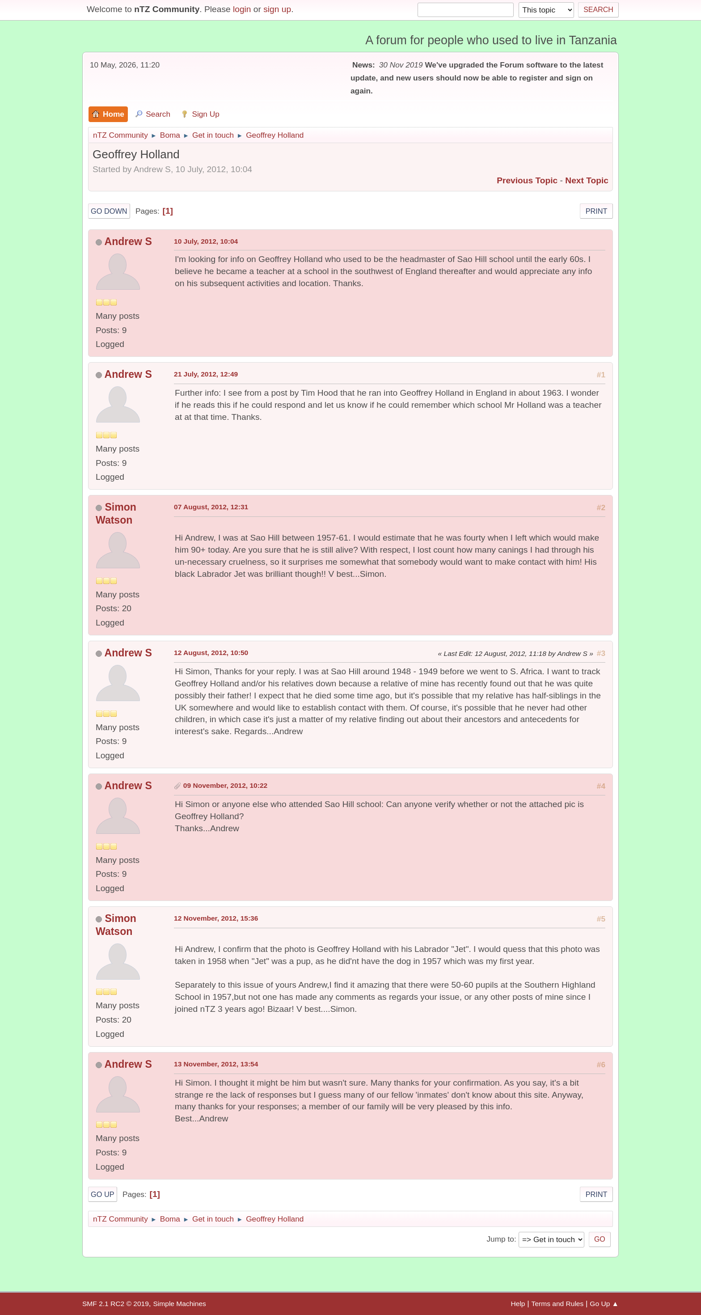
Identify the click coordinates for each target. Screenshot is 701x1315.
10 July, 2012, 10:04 (206, 241)
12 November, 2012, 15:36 (216, 918)
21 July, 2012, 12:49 (206, 374)
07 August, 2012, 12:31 (211, 507)
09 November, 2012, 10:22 (225, 785)
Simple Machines (179, 1303)
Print (597, 211)
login (242, 9)
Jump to (500, 1239)
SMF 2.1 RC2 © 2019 (115, 1303)
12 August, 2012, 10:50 (211, 652)
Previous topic (527, 180)
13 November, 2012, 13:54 (216, 1064)
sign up (277, 9)
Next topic (586, 180)
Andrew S (128, 241)
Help (518, 1303)
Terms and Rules (558, 1303)
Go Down (109, 211)
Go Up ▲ (604, 1303)
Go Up (102, 1194)
